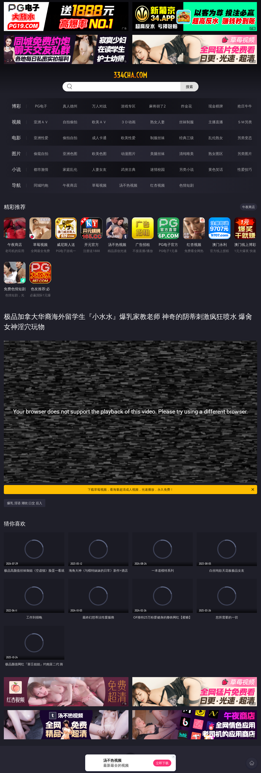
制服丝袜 (157, 137)
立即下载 (162, 763)
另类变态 (244, 137)
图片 (16, 153)
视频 (16, 122)
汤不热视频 (128, 185)
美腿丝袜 (157, 153)
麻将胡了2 (157, 106)
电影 (16, 138)
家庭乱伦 (70, 169)
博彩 (16, 106)
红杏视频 (157, 185)
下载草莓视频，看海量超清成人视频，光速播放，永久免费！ (171, 489)
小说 (16, 169)
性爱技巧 (244, 169)
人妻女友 (99, 169)
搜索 (189, 86)
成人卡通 (99, 137)
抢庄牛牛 (244, 106)
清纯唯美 (186, 153)
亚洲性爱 (41, 137)
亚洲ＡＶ (41, 121)
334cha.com (130, 75)
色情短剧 (186, 185)
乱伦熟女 (215, 137)
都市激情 (41, 169)
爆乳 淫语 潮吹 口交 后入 (24, 503)
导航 (16, 185)
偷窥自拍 (41, 153)
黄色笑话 (215, 169)
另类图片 (244, 153)
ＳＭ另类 (244, 121)
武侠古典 (128, 169)
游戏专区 (128, 106)
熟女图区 (215, 153)
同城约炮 (41, 185)
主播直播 (215, 121)
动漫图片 (128, 153)
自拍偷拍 (70, 121)
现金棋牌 (215, 106)
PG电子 (41, 106)
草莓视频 (99, 185)
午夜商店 (70, 185)
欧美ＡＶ (99, 121)
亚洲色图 (70, 153)
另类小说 (186, 169)
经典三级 (186, 137)
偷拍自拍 (70, 137)
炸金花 (186, 106)
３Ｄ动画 (128, 121)
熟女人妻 (157, 121)
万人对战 (99, 106)
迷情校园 (157, 169)
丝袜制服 (186, 121)
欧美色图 (99, 153)
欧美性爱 (128, 137)
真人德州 (70, 106)
